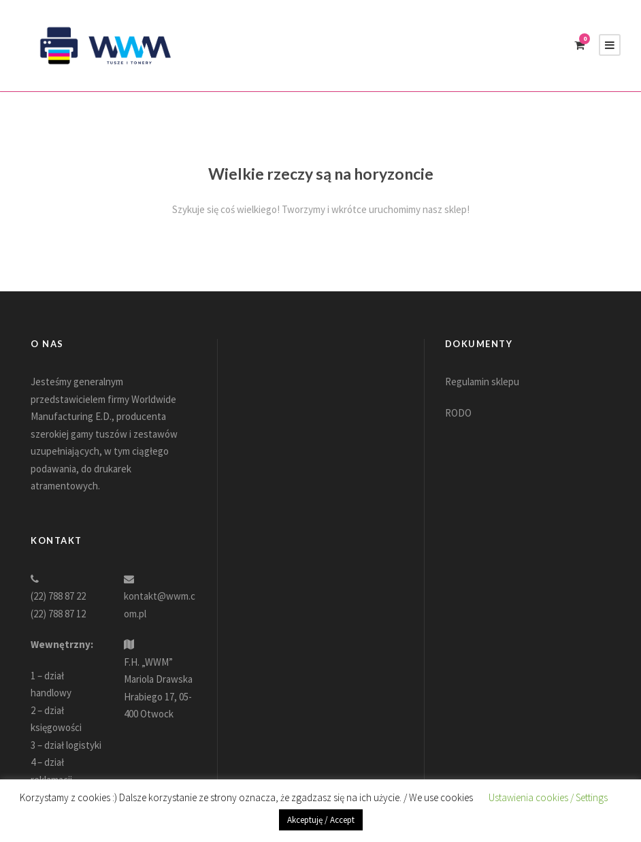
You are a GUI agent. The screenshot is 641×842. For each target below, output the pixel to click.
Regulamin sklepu (482, 381)
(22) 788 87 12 (58, 613)
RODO (458, 412)
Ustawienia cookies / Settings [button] (548, 797)
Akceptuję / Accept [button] (321, 820)
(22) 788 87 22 (58, 595)
